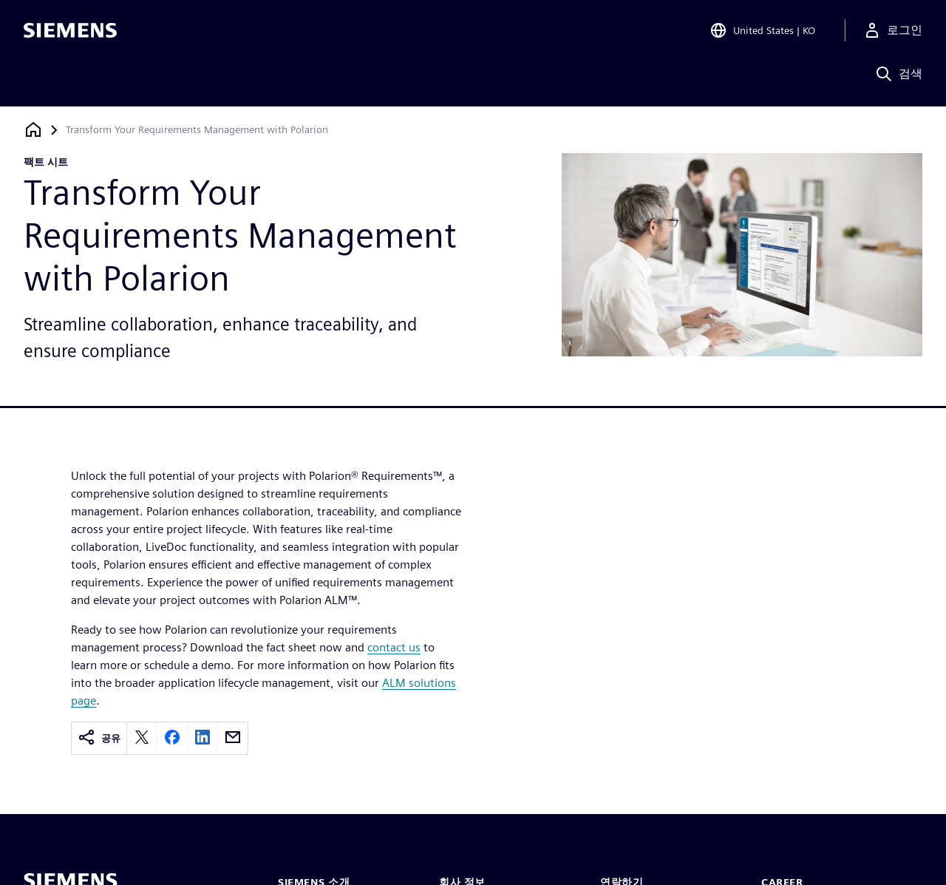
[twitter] (142, 738)
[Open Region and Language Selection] (762, 32)
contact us (394, 647)
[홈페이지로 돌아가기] (33, 130)
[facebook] (172, 738)
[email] (233, 738)
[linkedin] (202, 738)
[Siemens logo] (70, 32)
